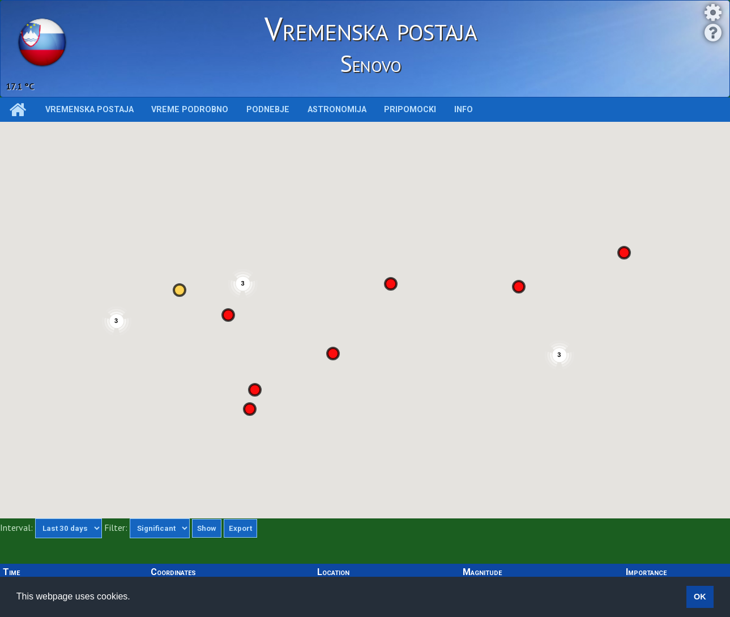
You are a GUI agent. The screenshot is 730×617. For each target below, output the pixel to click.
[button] (624, 252)
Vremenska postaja (89, 109)
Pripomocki (410, 109)
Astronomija (337, 109)
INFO (463, 109)
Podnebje (267, 109)
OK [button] (700, 596)
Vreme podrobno (189, 109)
